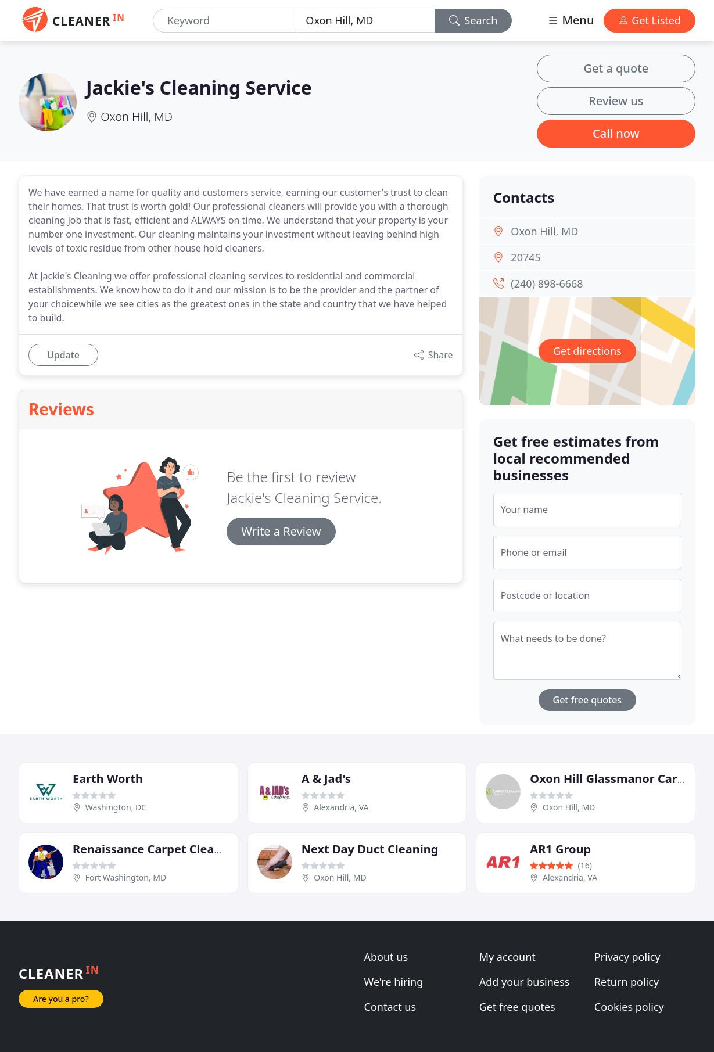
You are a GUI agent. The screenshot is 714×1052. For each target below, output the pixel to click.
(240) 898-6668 (547, 283)
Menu (570, 20)
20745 (525, 257)
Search (473, 20)
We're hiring (394, 982)
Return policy (626, 982)
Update (63, 355)
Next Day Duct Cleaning (370, 849)
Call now (616, 133)
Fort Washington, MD (126, 877)
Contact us (390, 1007)
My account (507, 957)
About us (386, 957)
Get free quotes (587, 700)
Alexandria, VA (341, 807)
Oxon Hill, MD (137, 116)
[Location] (365, 21)
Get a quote (615, 68)
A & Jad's (326, 779)
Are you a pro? (61, 998)
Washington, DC (115, 807)
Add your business (524, 982)
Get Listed (649, 20)
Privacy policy (627, 957)
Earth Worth (108, 779)
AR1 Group (560, 849)
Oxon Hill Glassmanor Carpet (613, 779)
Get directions (587, 351)
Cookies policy (629, 1007)
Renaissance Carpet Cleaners (156, 849)
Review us (616, 101)
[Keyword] (224, 21)
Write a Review (281, 531)
